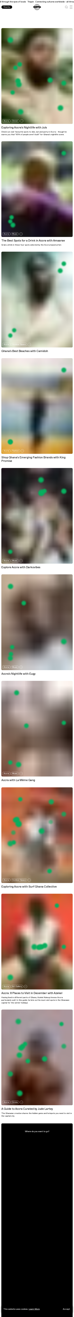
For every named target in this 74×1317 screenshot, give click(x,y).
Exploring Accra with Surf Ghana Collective (29, 886)
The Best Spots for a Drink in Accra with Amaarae (33, 240)
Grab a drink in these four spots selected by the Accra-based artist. (31, 245)
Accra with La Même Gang (18, 780)
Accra (6, 121)
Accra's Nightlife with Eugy (18, 673)
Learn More (34, 1309)
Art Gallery (17, 986)
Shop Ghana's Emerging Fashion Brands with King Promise (33, 459)
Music (14, 234)
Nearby (6, 7)
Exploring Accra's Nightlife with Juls (24, 127)
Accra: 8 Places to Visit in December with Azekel (31, 993)
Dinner (15, 121)
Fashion (15, 451)
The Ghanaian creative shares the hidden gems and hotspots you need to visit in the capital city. (36, 1114)
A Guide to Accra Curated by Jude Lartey (27, 1109)
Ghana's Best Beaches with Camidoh (24, 351)
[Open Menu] (71, 7)
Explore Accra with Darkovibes (20, 567)
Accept (66, 1309)
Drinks (15, 1102)
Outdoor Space (19, 344)
